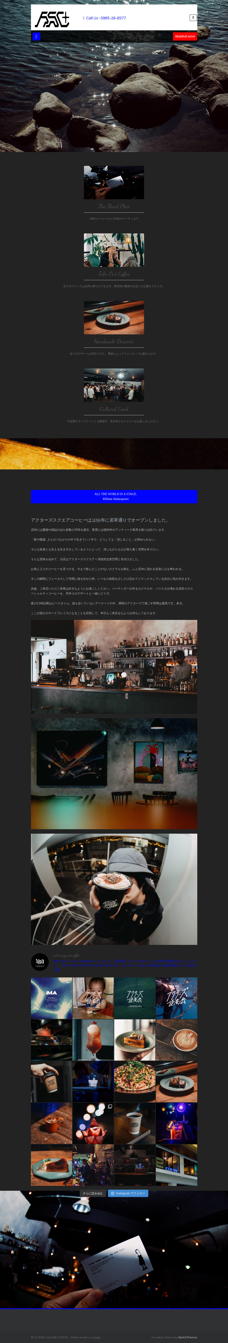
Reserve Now (185, 36)
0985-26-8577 (113, 18)
